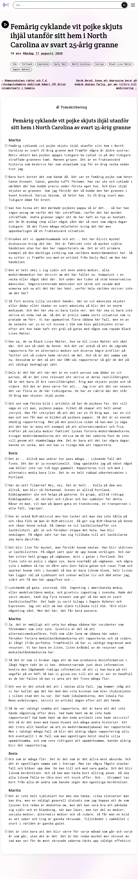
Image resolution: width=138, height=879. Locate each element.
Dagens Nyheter (21, 69)
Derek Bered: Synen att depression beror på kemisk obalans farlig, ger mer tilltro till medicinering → (106, 84)
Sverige (99, 64)
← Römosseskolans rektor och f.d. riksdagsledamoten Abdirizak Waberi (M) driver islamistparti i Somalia (33, 84)
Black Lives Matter (120, 64)
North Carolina (81, 64)
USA (15, 64)
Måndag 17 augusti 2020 (43, 53)
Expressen (43, 64)
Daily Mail (60, 64)
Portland (27, 64)
